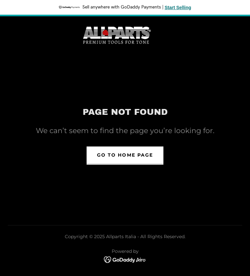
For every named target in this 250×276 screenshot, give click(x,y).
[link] (117, 35)
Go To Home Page (125, 155)
